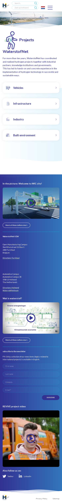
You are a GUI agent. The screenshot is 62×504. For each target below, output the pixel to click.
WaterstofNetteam (11, 290)
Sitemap (56, 498)
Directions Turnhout (11, 258)
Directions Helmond (11, 288)
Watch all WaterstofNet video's (16, 225)
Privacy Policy (41, 498)
